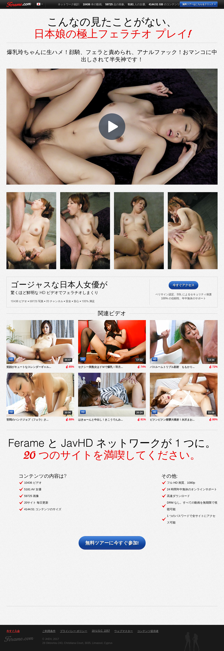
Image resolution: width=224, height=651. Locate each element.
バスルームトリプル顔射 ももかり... (172, 367)
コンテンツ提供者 (147, 631)
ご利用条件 (49, 631)
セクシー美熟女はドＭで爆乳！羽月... (100, 367)
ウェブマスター (123, 631)
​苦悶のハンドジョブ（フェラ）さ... (27, 419)
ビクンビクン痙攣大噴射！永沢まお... (172, 419)
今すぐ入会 (13, 631)
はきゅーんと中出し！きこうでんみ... (100, 419)
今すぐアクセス (183, 285)
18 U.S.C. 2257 (101, 630)
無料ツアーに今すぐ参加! (112, 542)
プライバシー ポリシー (73, 631)
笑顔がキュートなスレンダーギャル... (28, 367)
